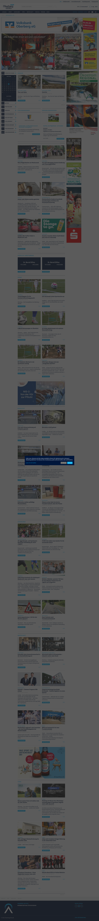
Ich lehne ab (63, 462)
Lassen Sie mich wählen (31, 462)
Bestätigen (70, 462)
